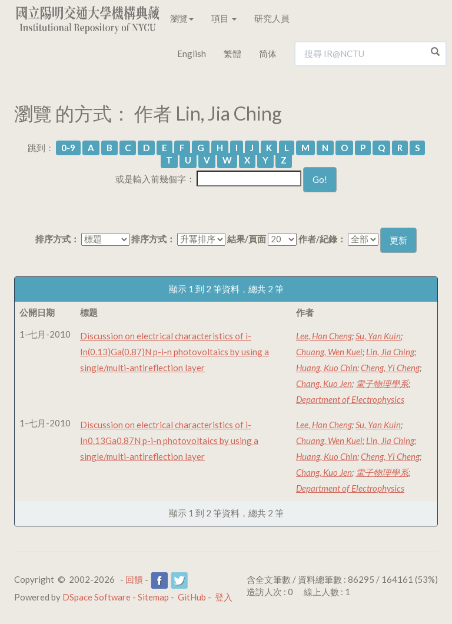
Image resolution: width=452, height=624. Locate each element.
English (191, 53)
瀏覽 (182, 18)
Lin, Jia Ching (390, 351)
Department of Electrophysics (350, 399)
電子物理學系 (381, 383)
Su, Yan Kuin (378, 336)
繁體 (232, 53)
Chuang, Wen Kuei (329, 351)
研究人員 (272, 18)
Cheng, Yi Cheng (390, 367)
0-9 (68, 147)
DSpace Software (96, 597)
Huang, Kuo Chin (326, 367)
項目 (224, 18)
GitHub (192, 597)
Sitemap (153, 597)
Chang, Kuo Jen (324, 383)
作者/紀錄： (322, 238)
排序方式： (57, 238)
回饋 (134, 579)
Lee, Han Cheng (324, 336)
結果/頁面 (246, 238)
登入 (223, 597)
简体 (268, 53)
